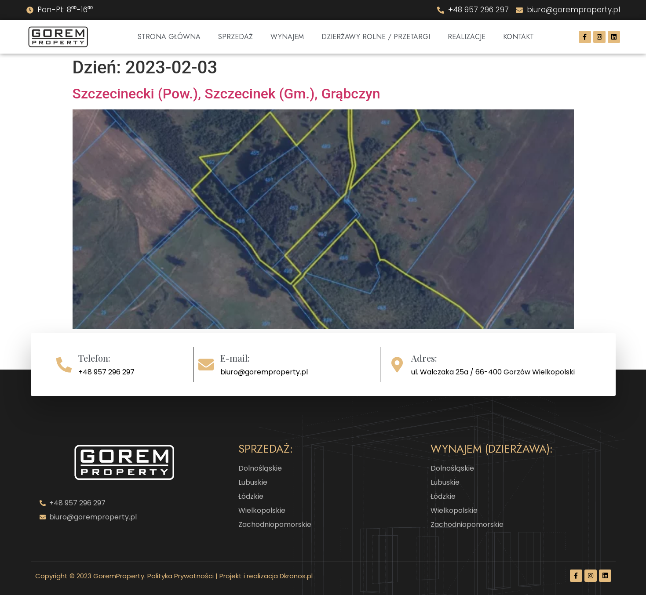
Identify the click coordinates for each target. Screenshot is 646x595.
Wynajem (287, 37)
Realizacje (466, 37)
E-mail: (235, 358)
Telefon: (94, 358)
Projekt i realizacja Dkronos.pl (266, 575)
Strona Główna (169, 37)
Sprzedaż (235, 37)
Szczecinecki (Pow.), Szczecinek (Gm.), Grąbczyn (226, 93)
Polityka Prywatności (180, 575)
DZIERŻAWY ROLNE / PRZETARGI (375, 37)
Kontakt (518, 37)
